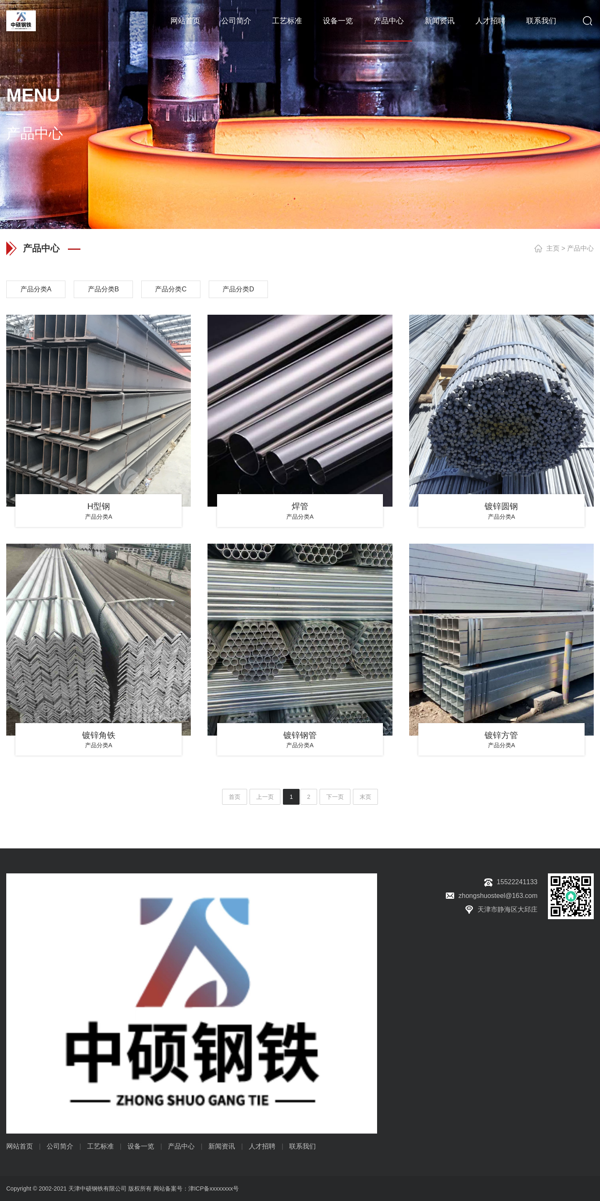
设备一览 (338, 21)
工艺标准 (287, 21)
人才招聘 (490, 21)
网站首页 (185, 21)
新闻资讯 (440, 21)
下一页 (335, 796)
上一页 (265, 796)
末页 (365, 796)
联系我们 (541, 21)
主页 (553, 248)
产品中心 (389, 21)
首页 (234, 796)
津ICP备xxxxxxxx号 (213, 1188)
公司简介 (236, 21)
